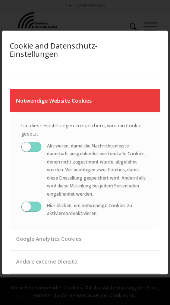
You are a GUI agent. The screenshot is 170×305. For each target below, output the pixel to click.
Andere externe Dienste (46, 261)
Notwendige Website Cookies (54, 100)
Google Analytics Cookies (48, 238)
